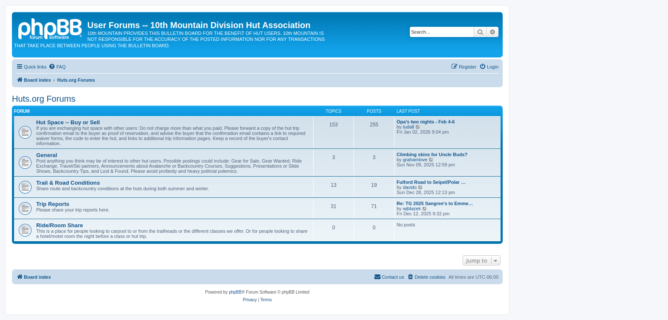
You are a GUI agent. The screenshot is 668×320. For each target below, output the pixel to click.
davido (410, 187)
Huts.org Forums (43, 98)
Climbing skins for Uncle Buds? (432, 154)
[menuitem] (57, 67)
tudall (408, 126)
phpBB (235, 292)
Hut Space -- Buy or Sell (68, 122)
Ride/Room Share (59, 225)
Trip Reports (52, 204)
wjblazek (412, 208)
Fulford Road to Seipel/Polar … (431, 182)
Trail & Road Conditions (68, 183)
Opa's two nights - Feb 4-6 (426, 121)
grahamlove (415, 159)
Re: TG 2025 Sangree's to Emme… (435, 203)
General (46, 155)
